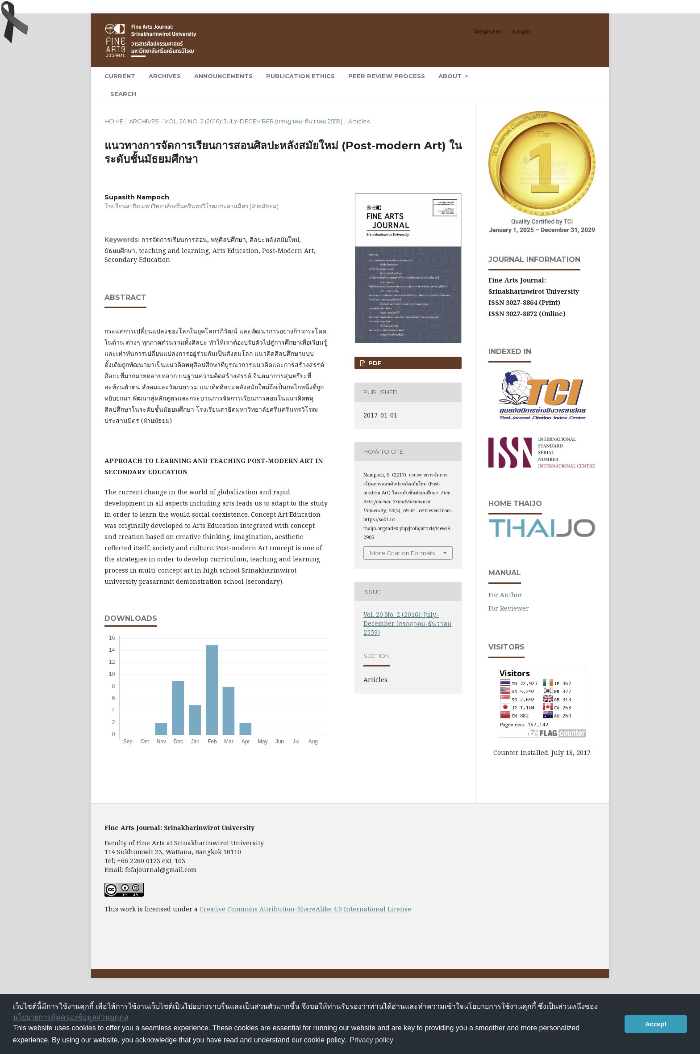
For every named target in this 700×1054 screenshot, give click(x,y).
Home (113, 121)
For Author (505, 594)
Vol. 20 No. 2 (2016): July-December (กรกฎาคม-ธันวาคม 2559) (253, 121)
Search (123, 93)
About (450, 76)
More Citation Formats (402, 553)
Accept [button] (656, 1024)
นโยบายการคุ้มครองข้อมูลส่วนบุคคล (71, 1017)
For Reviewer (508, 608)
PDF (374, 363)
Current (119, 76)
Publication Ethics (300, 76)
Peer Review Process (386, 76)
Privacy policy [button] (371, 1040)
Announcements (223, 76)
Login (521, 31)
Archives (165, 76)
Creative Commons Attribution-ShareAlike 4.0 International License (305, 909)
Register (488, 31)
